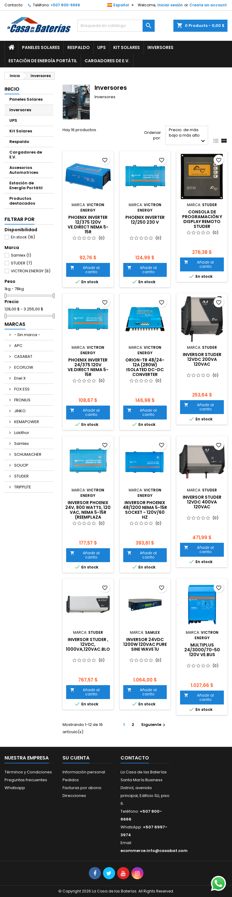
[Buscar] (116, 26)
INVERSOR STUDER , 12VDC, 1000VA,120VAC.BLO (88, 644)
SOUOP (20, 465)
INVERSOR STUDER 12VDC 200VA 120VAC (202, 359)
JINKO (19, 411)
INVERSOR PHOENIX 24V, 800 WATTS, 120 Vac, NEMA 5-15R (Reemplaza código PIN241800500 (88, 515)
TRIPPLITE (22, 487)
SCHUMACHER (27, 454)
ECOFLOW (23, 367)
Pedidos (71, 780)
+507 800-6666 (65, 5)
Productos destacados (22, 201)
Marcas (15, 324)
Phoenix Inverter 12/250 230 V (145, 219)
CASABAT (22, 356)
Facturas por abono (82, 788)
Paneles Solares (41, 47)
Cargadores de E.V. (107, 61)
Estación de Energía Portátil (42, 61)
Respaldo (78, 47)
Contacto (13, 5)
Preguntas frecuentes (26, 780)
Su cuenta (76, 757)
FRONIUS (22, 400)
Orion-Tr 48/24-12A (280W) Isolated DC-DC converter (144, 367)
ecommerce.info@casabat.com (154, 850)
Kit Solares (126, 47)
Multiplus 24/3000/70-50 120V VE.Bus (202, 650)
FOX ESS (21, 389)
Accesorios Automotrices (23, 170)
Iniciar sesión (170, 5)
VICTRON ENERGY (30, 271)
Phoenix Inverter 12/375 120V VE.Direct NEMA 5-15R (88, 224)
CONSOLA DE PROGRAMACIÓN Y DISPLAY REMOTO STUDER (202, 219)
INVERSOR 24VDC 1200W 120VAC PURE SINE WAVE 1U (145, 644)
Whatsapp (15, 788)
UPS (101, 47)
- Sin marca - (26, 335)
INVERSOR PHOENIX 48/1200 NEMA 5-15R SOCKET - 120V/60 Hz (145, 510)
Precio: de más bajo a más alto (188, 136)
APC (17, 345)
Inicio (12, 89)
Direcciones (74, 795)
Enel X (19, 378)
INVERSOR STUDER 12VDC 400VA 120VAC (202, 502)
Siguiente (154, 724)
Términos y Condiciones (28, 772)
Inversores (160, 47)
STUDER (21, 263)
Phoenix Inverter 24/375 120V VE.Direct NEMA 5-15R (88, 367)
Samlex (21, 255)
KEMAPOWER (26, 422)
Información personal (84, 772)
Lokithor (21, 433)
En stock (23, 237)
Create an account (208, 5)
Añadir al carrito (85, 269)
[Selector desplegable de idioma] (121, 5)
